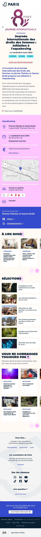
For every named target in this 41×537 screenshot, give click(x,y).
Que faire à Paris (17, 533)
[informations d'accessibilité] (13, 195)
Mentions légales (6, 519)
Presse (8, 522)
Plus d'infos (13, 153)
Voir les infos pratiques (20, 62)
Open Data (15, 522)
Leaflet (21, 180)
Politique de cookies (28, 522)
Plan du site (20, 526)
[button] (20, 168)
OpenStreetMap (31, 180)
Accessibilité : (27, 519)
